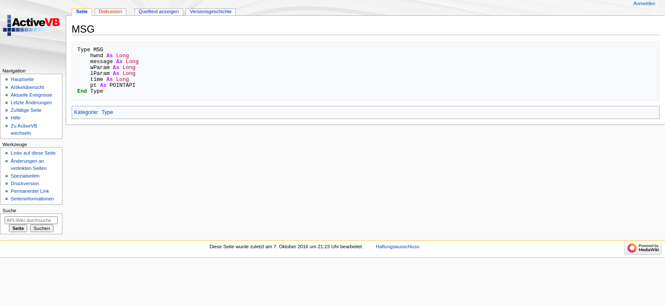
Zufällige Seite (26, 110)
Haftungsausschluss (397, 246)
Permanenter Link (30, 191)
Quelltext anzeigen (159, 11)
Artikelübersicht (27, 87)
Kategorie (85, 112)
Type (107, 112)
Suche (10, 210)
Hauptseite (22, 79)
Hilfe (15, 117)
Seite (81, 11)
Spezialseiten (25, 175)
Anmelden (645, 3)
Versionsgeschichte (211, 11)
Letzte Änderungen (31, 102)
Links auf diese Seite (33, 152)
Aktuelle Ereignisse (31, 94)
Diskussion (110, 11)
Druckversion (25, 183)
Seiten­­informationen (32, 198)
